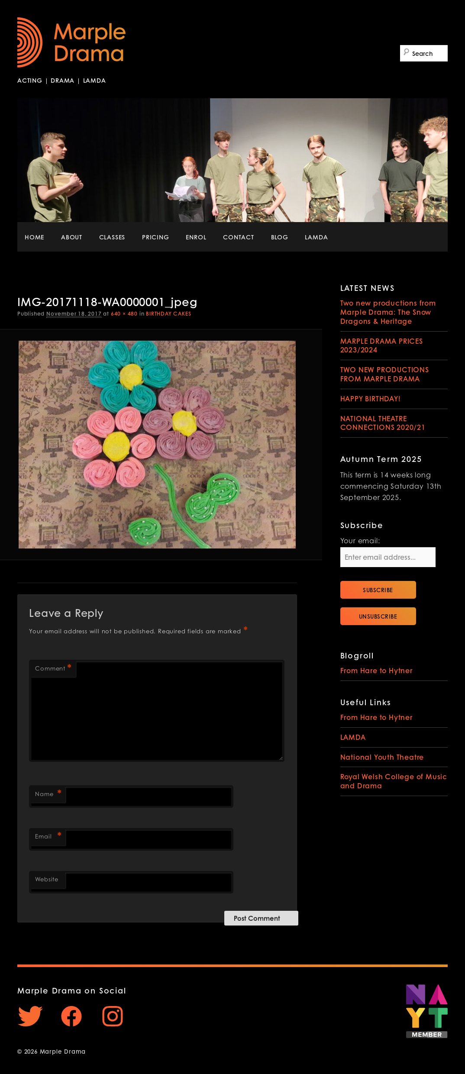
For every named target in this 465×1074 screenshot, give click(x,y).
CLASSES (112, 236)
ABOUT (71, 236)
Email (48, 837)
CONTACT (238, 236)
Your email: (360, 541)
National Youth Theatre (382, 757)
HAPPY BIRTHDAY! (370, 398)
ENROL (196, 236)
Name (48, 795)
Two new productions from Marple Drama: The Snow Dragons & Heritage (388, 312)
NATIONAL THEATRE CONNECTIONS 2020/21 (383, 422)
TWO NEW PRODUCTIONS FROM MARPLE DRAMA (384, 374)
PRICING (155, 236)
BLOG (279, 236)
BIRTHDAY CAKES (168, 313)
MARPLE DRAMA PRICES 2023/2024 (381, 345)
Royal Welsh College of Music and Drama (393, 780)
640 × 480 (124, 313)
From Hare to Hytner (376, 670)
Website (46, 880)
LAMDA (316, 236)
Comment (53, 669)
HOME (34, 236)
